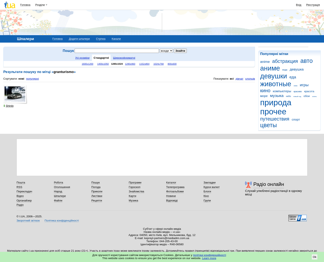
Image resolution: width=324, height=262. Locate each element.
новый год (297, 96)
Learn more (209, 258)
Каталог (171, 182)
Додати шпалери (79, 38)
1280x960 (130, 64)
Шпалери (60, 195)
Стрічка (100, 38)
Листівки (96, 195)
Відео (20, 195)
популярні (32, 78)
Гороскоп (134, 187)
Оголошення (62, 187)
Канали (116, 38)
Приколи (96, 191)
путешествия (274, 119)
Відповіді (172, 200)
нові (21, 78)
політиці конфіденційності (209, 255)
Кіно (206, 195)
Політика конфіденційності (62, 220)
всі (232, 78)
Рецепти (96, 200)
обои (307, 96)
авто (306, 60)
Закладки (210, 182)
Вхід (298, 4)
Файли (58, 200)
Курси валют (212, 187)
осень (314, 96)
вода (284, 69)
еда (292, 77)
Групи (207, 200)
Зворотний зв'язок (28, 220)
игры (304, 85)
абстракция (285, 61)
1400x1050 (103, 64)
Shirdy (9, 105)
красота (309, 91)
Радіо (20, 204)
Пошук (95, 182)
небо (288, 96)
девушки (273, 76)
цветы (268, 125)
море (264, 96)
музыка (277, 95)
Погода (95, 187)
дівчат (239, 78)
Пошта (21, 182)
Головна (25, 4)
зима (295, 86)
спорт (296, 119)
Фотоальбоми (175, 191)
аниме (270, 68)
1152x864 (144, 64)
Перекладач (24, 191)
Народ (58, 191)
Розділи (40, 4)
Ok (314, 256)
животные (275, 84)
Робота (58, 182)
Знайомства (136, 191)
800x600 (172, 64)
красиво (298, 91)
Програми (135, 182)
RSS (19, 187)
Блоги (207, 191)
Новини (171, 195)
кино (265, 90)
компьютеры (282, 91)
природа (275, 102)
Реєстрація (313, 4)
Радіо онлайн (268, 184)
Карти (132, 195)
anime (265, 62)
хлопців (250, 78)
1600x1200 (87, 64)
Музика (133, 200)
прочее (273, 111)
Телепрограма (175, 187)
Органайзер (24, 200)
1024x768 (158, 64)
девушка (297, 69)
